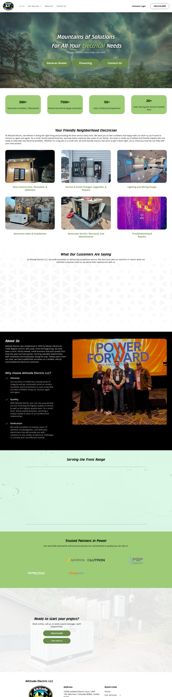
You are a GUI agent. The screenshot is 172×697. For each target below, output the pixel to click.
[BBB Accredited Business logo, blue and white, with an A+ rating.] (56, 560)
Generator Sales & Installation (30, 233)
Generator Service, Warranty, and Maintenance (86, 235)
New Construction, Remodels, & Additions (30, 188)
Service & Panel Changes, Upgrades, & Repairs (86, 188)
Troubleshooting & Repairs (142, 235)
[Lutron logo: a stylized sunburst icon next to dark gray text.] (95, 560)
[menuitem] (22, 6)
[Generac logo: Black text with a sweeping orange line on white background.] (36, 560)
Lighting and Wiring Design (141, 186)
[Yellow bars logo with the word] (76, 560)
